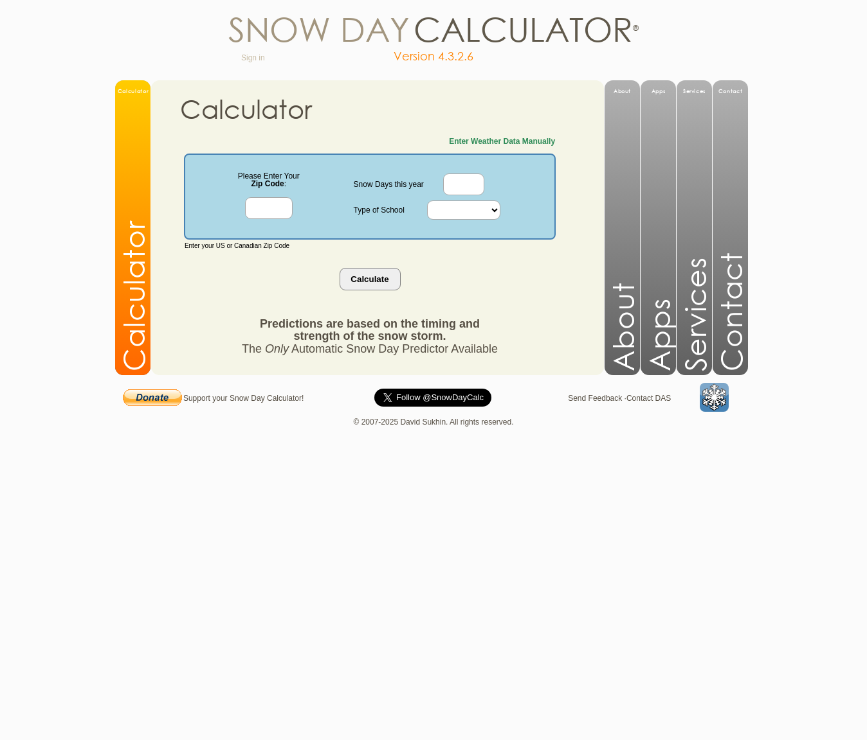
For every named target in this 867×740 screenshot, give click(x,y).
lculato (538, 28)
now (288, 28)
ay (387, 28)
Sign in (256, 57)
